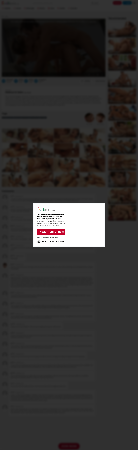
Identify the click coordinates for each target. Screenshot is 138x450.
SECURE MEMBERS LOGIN (52, 242)
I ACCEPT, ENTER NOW (51, 232)
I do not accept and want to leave (47, 237)
